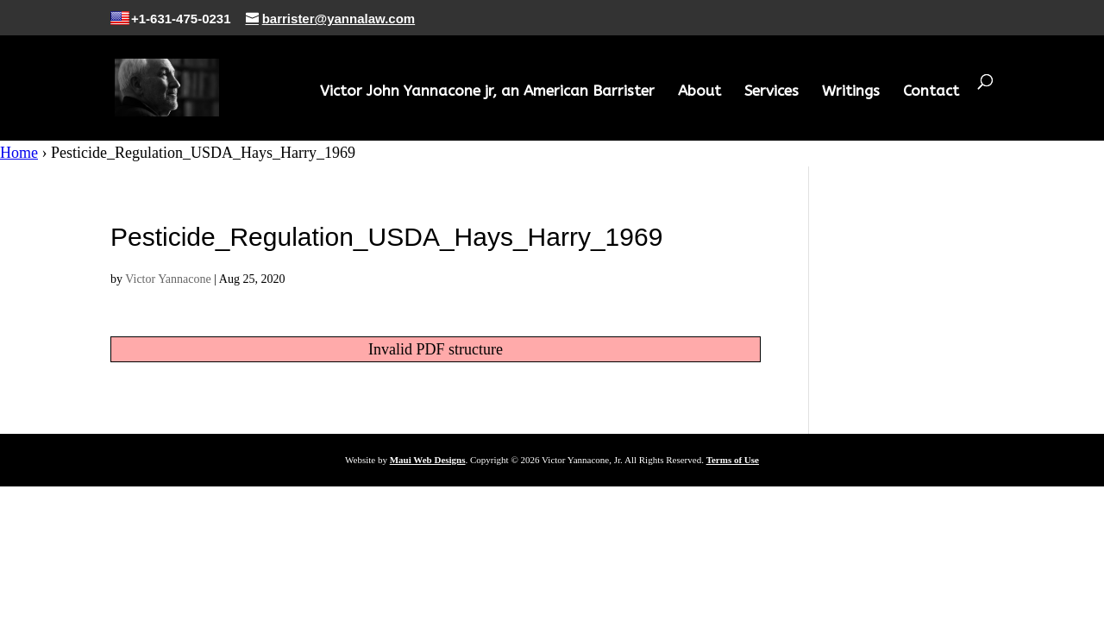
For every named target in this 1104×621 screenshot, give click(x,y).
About (699, 92)
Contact (931, 92)
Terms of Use (732, 460)
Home (19, 152)
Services (771, 92)
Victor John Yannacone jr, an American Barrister (487, 92)
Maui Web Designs (428, 460)
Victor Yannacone (167, 279)
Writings (851, 92)
